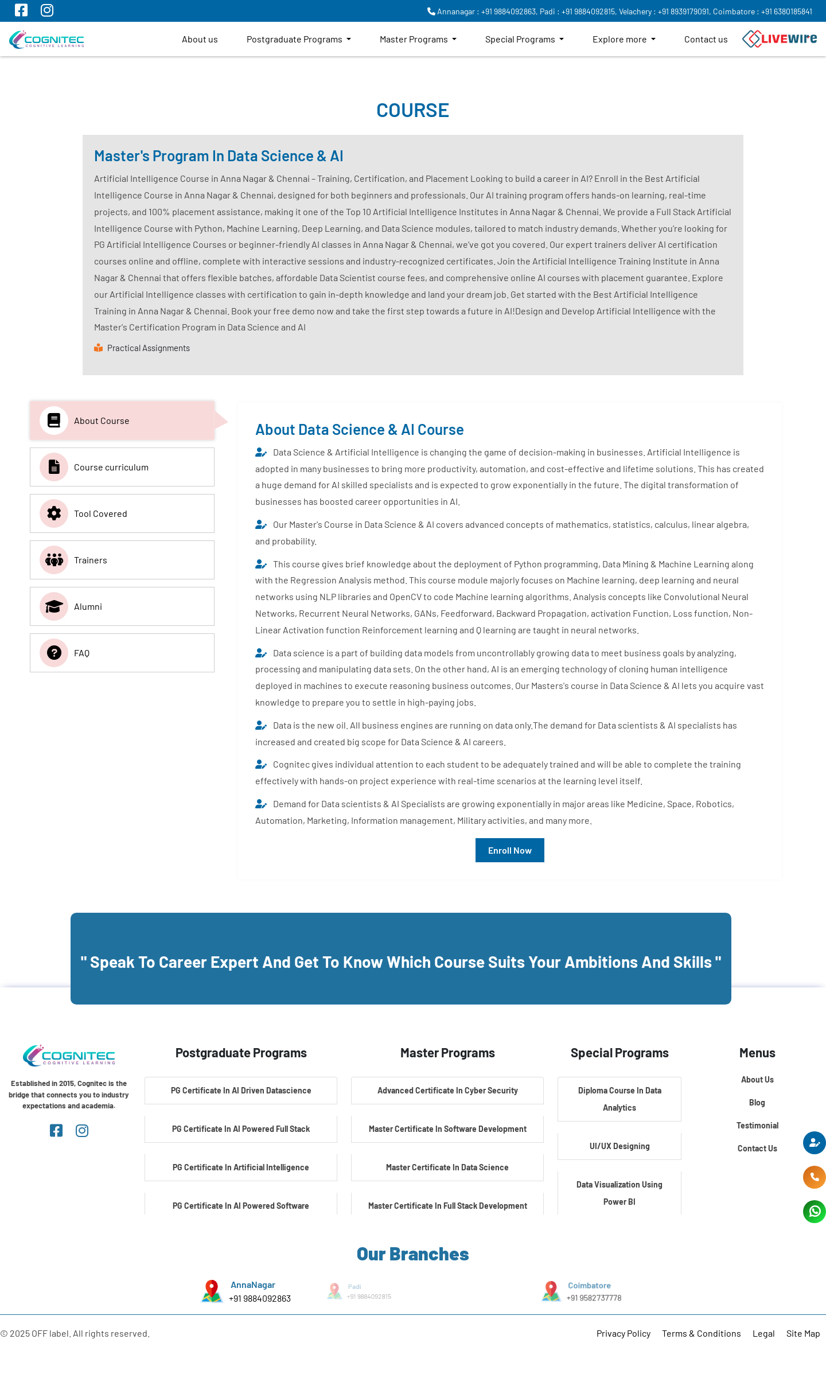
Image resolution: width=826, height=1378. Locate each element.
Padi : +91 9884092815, (578, 11)
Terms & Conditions (701, 1333)
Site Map (803, 1333)
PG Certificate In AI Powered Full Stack (241, 1129)
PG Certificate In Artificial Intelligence (241, 1167)
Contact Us (757, 1148)
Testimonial (757, 1125)
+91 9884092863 (259, 1298)
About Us (757, 1079)
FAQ (64, 653)
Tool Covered (83, 513)
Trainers (73, 560)
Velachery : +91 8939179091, (665, 11)
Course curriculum (94, 467)
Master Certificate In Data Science (447, 1167)
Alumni (71, 606)
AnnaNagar (253, 1284)
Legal (764, 1333)
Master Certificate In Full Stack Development (447, 1205)
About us (200, 38)
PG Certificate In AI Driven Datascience (241, 1090)
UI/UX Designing (620, 1146)
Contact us (706, 38)
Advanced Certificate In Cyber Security (447, 1090)
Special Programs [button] (521, 38)
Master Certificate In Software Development (448, 1129)
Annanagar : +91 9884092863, (482, 11)
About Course (85, 420)
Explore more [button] (621, 38)
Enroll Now (510, 849)
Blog (757, 1102)
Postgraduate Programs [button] (295, 38)
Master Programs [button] (415, 38)
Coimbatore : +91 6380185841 (762, 11)
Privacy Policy (623, 1333)
